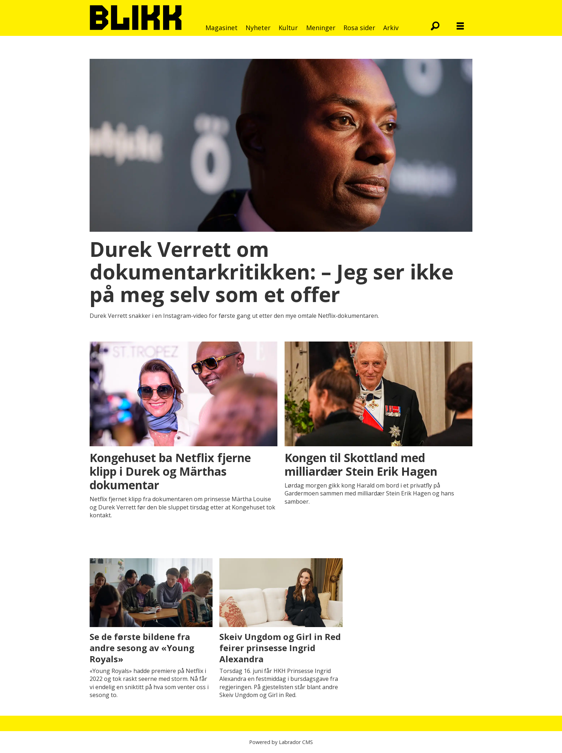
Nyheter (258, 27)
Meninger (320, 27)
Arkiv (391, 27)
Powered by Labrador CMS (281, 742)
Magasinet (221, 27)
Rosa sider (359, 27)
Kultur (288, 27)
